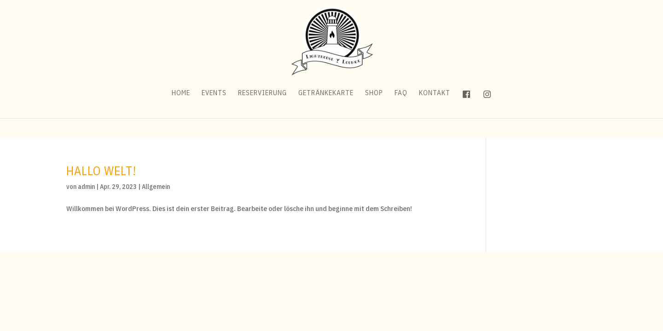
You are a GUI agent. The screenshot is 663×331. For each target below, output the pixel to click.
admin (86, 187)
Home (181, 113)
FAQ (401, 113)
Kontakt (434, 113)
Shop (374, 113)
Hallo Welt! (101, 170)
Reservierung (262, 113)
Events (214, 113)
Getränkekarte (326, 113)
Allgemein (156, 187)
